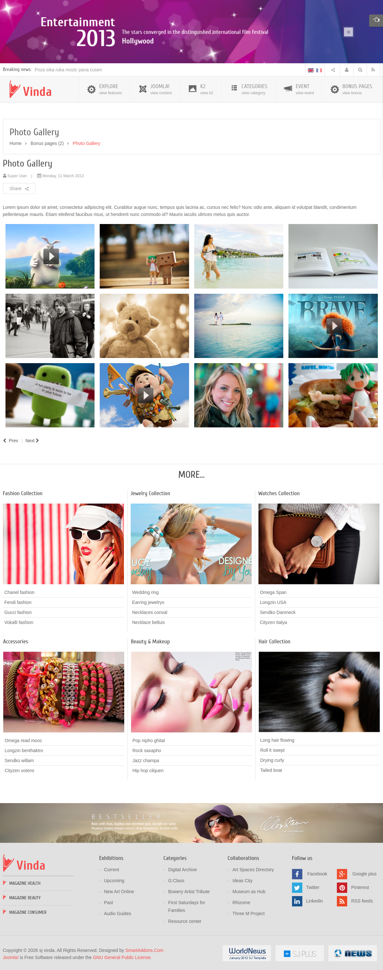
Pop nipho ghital (149, 739)
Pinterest (360, 886)
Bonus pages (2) (47, 142)
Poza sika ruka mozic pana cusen (68, 69)
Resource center (184, 920)
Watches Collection (279, 492)
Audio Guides (117, 912)
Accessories (15, 640)
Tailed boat (271, 769)
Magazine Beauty (25, 897)
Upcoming (114, 880)
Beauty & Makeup (150, 640)
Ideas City (243, 880)
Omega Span (273, 591)
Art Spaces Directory (253, 869)
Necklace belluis (148, 621)
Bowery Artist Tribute (188, 890)
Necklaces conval (149, 611)
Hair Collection (275, 640)
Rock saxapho (147, 749)
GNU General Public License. (122, 956)
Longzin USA (273, 601)
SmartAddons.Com (144, 949)
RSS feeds (362, 900)
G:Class (176, 880)
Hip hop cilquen (148, 769)
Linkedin (314, 900)
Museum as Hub (249, 890)
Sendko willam (19, 759)
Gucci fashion (18, 611)
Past (108, 901)
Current (111, 869)
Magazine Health (25, 882)
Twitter (312, 886)
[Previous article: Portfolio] (10, 440)
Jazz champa (146, 759)
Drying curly (272, 759)
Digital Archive (182, 869)
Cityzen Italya (273, 621)
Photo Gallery (28, 162)
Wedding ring (145, 591)
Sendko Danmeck (278, 611)
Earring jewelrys (148, 601)
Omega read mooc (23, 739)
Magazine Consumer (28, 911)
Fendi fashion (18, 601)
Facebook (317, 873)
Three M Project (249, 912)
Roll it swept (272, 749)
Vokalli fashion (19, 621)
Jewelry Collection (150, 492)
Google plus (364, 873)
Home (16, 142)
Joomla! (11, 956)
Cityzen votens (20, 769)
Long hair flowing (277, 739)
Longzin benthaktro (24, 749)
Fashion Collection (23, 492)
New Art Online (119, 890)
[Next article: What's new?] (33, 440)
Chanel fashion (20, 591)
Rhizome (241, 901)
